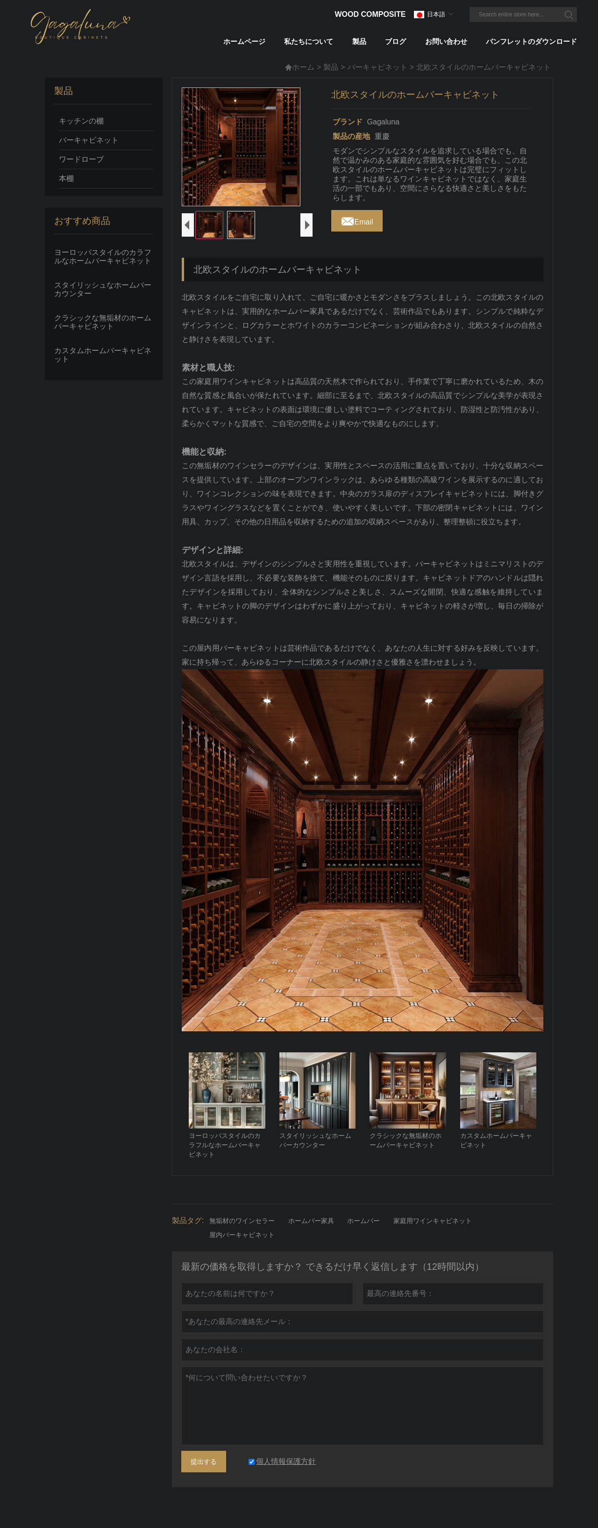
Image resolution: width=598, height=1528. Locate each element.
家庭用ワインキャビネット (432, 1233)
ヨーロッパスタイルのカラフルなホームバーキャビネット (102, 256)
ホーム (299, 67)
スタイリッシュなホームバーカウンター (102, 289)
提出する (204, 1474)
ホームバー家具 (311, 1233)
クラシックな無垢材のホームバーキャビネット (102, 322)
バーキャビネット (377, 67)
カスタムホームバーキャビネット (102, 355)
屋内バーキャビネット (242, 1247)
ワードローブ (81, 159)
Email (357, 219)
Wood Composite (370, 14)
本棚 (66, 178)
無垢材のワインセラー (242, 1233)
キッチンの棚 (81, 121)
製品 (330, 67)
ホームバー (363, 1233)
